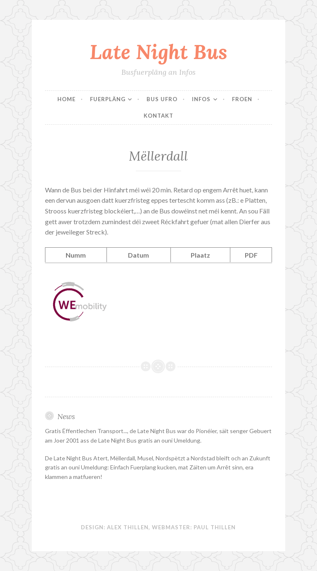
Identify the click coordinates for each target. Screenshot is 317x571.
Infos (201, 99)
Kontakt (158, 115)
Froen (242, 99)
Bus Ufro (162, 99)
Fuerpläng (107, 99)
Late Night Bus (158, 51)
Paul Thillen (215, 527)
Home (66, 99)
